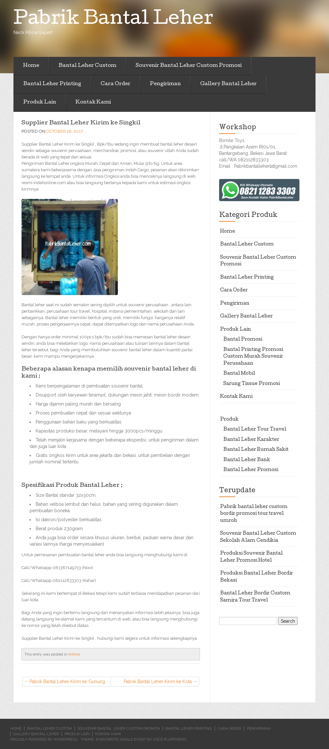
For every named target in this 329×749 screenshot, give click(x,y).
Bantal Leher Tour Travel (254, 429)
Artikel (74, 654)
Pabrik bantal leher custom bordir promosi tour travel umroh (254, 514)
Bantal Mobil (239, 373)
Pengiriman (165, 84)
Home (31, 65)
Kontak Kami (93, 102)
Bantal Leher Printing (52, 84)
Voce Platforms (169, 739)
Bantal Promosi (242, 339)
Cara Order (115, 84)
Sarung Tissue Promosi (251, 384)
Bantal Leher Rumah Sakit (256, 450)
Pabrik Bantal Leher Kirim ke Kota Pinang (158, 682)
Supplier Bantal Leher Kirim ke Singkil (81, 123)
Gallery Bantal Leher (228, 84)
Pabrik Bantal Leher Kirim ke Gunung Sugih (67, 682)
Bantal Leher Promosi (250, 470)
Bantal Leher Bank (246, 460)
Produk (229, 419)
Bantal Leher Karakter (251, 440)
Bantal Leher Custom (87, 65)
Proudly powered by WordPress (43, 739)
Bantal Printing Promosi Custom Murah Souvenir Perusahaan (253, 357)
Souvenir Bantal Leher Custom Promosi (189, 65)
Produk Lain (39, 102)
